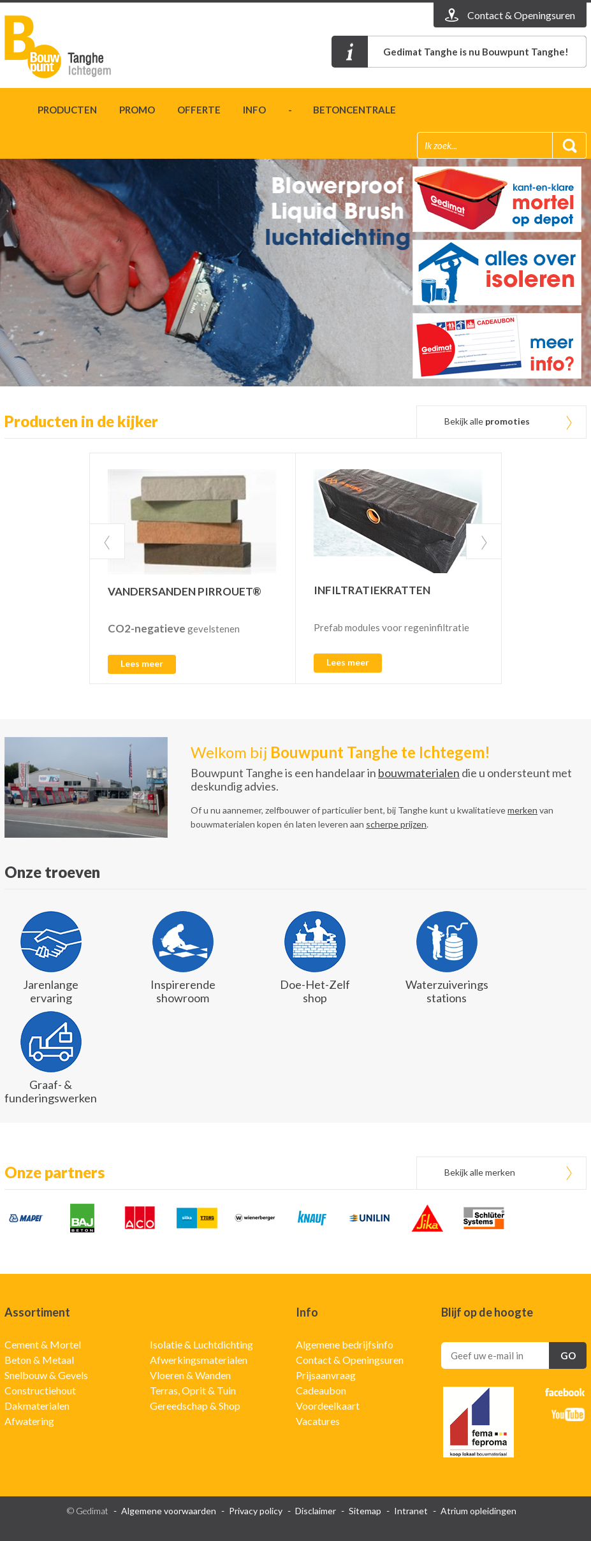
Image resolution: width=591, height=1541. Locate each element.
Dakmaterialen (36, 1405)
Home (9, 112)
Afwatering (29, 1421)
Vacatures (318, 1421)
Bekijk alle (487, 421)
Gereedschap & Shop (195, 1405)
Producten (67, 109)
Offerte (199, 109)
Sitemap (365, 1510)
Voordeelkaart (328, 1405)
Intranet (411, 1510)
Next (484, 541)
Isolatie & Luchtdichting (201, 1344)
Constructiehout (40, 1390)
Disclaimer (315, 1510)
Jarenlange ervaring (50, 991)
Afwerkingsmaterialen (198, 1360)
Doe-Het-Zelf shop (315, 991)
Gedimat (77, 46)
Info (254, 109)
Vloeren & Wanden (190, 1375)
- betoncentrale (342, 109)
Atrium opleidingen (478, 1510)
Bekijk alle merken (479, 1172)
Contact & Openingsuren (350, 1360)
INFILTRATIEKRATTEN (372, 590)
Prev (107, 541)
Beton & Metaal (39, 1360)
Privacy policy (255, 1510)
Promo (137, 109)
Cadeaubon (321, 1390)
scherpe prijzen (396, 824)
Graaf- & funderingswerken (50, 1091)
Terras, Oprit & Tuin (193, 1390)
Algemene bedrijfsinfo (344, 1344)
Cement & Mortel (42, 1344)
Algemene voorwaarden (168, 1510)
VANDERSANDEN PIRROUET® (184, 591)
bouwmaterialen (419, 773)
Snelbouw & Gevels (46, 1375)
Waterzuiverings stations (446, 991)
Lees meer (141, 663)
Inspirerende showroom (182, 991)
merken (522, 810)
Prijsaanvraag (326, 1375)
